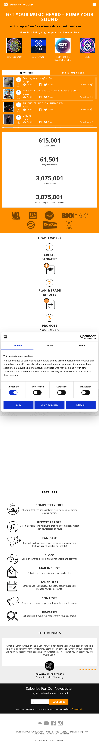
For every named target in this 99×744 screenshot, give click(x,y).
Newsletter (64, 734)
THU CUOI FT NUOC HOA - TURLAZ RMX (43, 103)
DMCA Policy (39, 734)
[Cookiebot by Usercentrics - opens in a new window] (82, 337)
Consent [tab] (17, 345)
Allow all (80, 405)
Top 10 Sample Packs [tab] (73, 72)
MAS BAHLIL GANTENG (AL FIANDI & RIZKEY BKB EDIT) (50, 90)
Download (86, 84)
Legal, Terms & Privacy (71, 732)
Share (48, 84)
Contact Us (52, 734)
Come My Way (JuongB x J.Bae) (38, 78)
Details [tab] (49, 345)
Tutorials (49, 732)
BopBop (27, 115)
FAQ (86, 732)
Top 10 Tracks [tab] (26, 72)
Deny (18, 405)
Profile (28, 84)
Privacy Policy (77, 709)
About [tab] (81, 345)
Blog (57, 732)
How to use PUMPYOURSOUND (29, 732)
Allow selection (49, 405)
